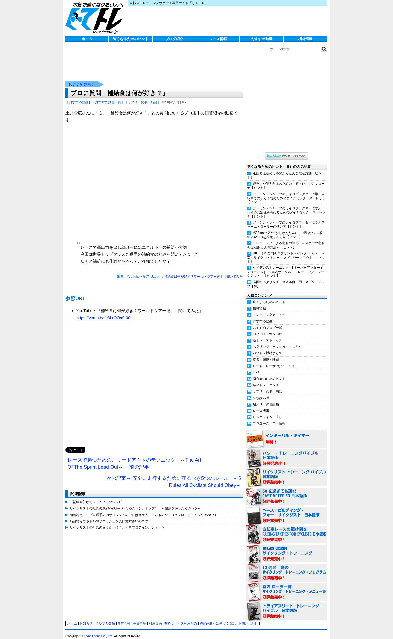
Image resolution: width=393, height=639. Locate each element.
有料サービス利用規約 (180, 618)
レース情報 (218, 39)
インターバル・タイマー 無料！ (286, 433)
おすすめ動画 (261, 39)
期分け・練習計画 (266, 399)
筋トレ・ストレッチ (267, 335)
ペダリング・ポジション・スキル (277, 341)
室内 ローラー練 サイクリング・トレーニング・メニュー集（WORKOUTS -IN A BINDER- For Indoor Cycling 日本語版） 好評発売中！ (286, 586)
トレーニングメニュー (269, 309)
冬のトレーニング (266, 380)
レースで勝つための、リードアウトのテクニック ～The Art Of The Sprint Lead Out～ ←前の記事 (134, 458)
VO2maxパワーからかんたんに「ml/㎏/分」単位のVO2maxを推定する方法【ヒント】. (285, 229)
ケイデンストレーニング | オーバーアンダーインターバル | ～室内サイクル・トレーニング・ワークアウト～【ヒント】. (285, 266)
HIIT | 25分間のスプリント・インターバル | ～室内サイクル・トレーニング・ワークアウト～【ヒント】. (286, 252)
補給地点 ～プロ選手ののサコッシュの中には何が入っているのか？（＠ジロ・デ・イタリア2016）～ (145, 509)
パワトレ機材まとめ (267, 348)
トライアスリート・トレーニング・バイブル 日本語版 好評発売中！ (286, 605)
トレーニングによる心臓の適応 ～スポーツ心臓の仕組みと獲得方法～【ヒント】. (286, 240)
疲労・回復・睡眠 (266, 354)
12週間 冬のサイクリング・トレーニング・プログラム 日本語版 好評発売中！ (286, 567)
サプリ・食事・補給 (267, 386)
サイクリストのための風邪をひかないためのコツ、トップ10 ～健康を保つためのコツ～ (135, 503)
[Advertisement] (154, 384)
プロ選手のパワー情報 (269, 418)
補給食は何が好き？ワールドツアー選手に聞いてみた (203, 271)
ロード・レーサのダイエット (274, 360)
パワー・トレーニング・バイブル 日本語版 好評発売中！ (286, 452)
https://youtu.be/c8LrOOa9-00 (103, 312)
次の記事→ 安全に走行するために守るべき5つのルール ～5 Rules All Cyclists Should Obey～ (173, 476)
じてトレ (96, 18)
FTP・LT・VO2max (267, 328)
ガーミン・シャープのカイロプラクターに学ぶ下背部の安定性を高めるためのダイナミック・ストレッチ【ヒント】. (286, 207)
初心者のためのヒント (269, 373)
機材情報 (305, 39)
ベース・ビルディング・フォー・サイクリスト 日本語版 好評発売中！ (286, 510)
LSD (256, 367)
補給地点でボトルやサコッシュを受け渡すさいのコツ (109, 516)
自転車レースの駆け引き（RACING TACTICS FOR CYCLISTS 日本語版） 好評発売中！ (286, 529)
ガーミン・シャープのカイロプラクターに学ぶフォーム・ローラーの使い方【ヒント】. (286, 219)
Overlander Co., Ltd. (98, 631)
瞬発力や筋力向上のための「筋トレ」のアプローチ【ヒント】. (286, 180)
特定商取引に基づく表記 (218, 618)
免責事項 (139, 618)
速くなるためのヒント (130, 39)
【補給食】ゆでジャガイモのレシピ (96, 497)
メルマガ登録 (105, 618)
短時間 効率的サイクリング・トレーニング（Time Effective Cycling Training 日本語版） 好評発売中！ (286, 548)
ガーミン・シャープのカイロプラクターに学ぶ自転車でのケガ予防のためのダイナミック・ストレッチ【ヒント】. (286, 193)
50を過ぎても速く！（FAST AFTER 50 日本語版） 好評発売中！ (286, 491)
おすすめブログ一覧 (267, 322)
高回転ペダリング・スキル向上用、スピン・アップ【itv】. (286, 279)
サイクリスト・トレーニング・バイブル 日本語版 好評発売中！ (286, 472)
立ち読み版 (261, 392)
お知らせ (86, 618)
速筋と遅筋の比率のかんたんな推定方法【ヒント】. (284, 170)
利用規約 (155, 618)
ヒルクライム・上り (267, 412)
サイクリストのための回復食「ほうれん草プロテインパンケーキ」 (119, 522)
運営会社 (123, 618)
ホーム (87, 39)
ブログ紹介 (174, 39)
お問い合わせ (248, 618)
